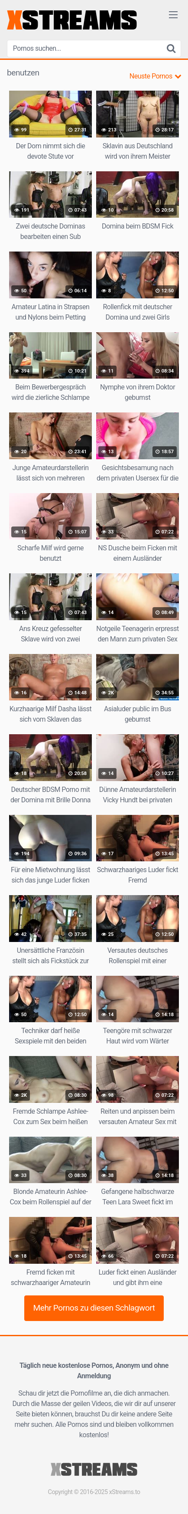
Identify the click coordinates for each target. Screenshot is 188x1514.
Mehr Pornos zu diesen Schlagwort (94, 1308)
